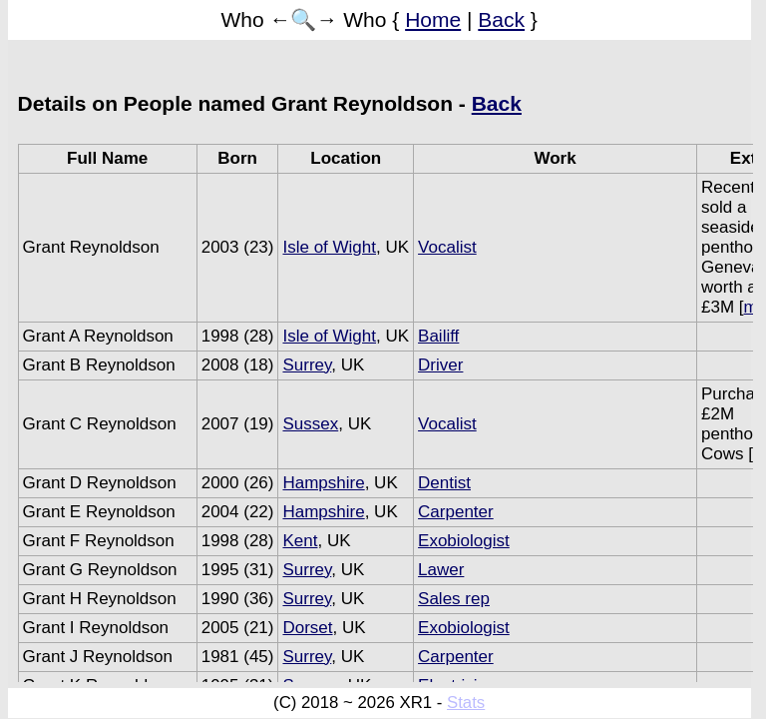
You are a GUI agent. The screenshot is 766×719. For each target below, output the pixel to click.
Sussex (310, 423)
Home (433, 19)
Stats (466, 702)
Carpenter (456, 511)
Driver (440, 365)
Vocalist (447, 247)
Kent (299, 540)
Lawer (441, 569)
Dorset (307, 627)
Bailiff (438, 336)
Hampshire (323, 482)
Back (501, 19)
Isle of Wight (329, 247)
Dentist (444, 482)
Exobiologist (464, 540)
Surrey (306, 365)
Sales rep (454, 598)
